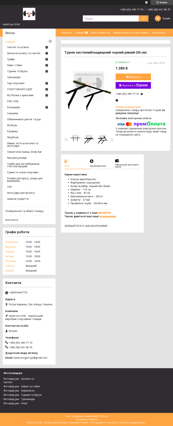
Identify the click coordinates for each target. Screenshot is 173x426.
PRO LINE (13, 101)
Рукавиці (12, 131)
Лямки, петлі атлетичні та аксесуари (22, 144)
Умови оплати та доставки (131, 32)
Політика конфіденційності (132, 422)
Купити (135, 77)
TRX (9, 187)
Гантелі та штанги (18, 47)
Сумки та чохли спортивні (22, 172)
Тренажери (13, 77)
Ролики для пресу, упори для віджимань (25, 179)
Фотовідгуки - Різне (15, 403)
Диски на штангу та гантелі (23, 53)
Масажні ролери (17, 158)
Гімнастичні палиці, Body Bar (24, 152)
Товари (79, 32)
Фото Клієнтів (100, 32)
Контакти (158, 32)
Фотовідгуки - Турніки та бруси (22, 394)
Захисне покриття (18, 199)
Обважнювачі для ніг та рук (24, 119)
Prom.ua (103, 416)
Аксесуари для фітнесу (21, 193)
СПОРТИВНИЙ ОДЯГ (19, 89)
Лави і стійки (14, 65)
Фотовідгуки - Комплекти (19, 390)
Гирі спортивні (15, 83)
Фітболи (12, 125)
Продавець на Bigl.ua (87, 419)
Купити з (135, 85)
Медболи (13, 137)
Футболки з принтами (20, 95)
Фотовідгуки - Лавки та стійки (22, 386)
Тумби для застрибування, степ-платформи (23, 165)
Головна (66, 32)
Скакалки (12, 113)
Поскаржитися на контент (104, 422)
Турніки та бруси (17, 71)
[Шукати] (143, 18)
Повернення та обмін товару (24, 211)
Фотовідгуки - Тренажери (19, 399)
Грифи (11, 59)
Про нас (66, 40)
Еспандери (13, 107)
